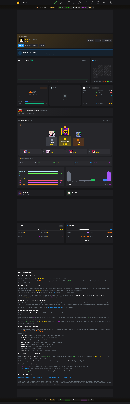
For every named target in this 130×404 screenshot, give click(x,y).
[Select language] (111, 2)
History (35, 45)
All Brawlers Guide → (24, 377)
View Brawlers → (107, 120)
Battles (42, 45)
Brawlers (28, 45)
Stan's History (25, 371)
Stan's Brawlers (25, 366)
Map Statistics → (54, 377)
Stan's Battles (25, 368)
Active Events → (66, 377)
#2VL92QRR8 (33, 39)
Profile (21, 45)
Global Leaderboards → (40, 377)
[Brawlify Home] (22, 2)
